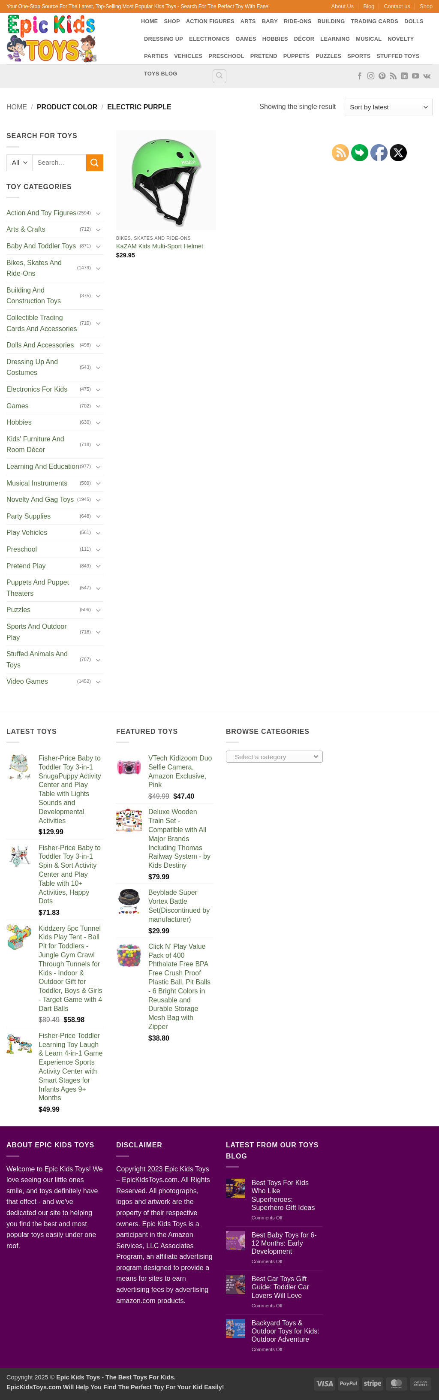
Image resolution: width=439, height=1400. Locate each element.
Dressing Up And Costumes (32, 367)
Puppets (296, 56)
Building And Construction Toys (33, 296)
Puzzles (328, 56)
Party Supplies (28, 516)
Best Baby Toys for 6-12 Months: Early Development (284, 1243)
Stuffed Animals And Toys (37, 659)
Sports (358, 56)
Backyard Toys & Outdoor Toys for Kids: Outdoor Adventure (285, 1331)
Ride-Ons (298, 21)
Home (149, 21)
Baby (270, 21)
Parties (156, 56)
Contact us (397, 6)
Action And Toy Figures (41, 213)
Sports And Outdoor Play (36, 632)
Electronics (209, 39)
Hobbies (275, 39)
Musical (369, 39)
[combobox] (274, 757)
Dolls (414, 21)
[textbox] (272, 757)
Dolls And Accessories (40, 345)
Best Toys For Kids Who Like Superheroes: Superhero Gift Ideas (283, 1195)
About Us (342, 6)
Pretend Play (26, 566)
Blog (369, 6)
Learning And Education (42, 466)
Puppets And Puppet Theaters (37, 588)
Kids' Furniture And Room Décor (35, 444)
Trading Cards (374, 21)
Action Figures (210, 21)
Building (331, 21)
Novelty (401, 39)
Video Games (27, 681)
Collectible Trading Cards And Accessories (41, 323)
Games (246, 39)
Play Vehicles (26, 532)
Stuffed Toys (397, 56)
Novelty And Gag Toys (40, 499)
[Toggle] (98, 213)
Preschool (226, 56)
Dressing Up (163, 39)
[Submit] (94, 162)
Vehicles (188, 56)
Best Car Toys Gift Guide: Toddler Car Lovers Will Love (280, 1287)
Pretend (263, 56)
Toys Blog (160, 73)
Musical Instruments (36, 483)
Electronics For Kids (36, 389)
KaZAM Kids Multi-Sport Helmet (159, 246)
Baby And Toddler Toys (41, 246)
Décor (304, 39)
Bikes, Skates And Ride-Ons (34, 268)
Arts (248, 21)
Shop (426, 6)
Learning (335, 39)
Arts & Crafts (25, 229)
